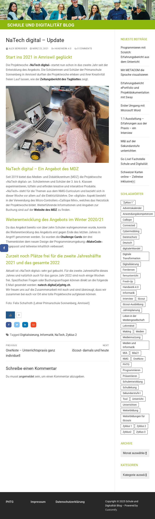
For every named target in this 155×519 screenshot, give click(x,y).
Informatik (46, 335)
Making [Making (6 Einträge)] (127, 331)
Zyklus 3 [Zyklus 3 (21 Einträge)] (141, 431)
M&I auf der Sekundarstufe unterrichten (130, 146)
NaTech (60, 335)
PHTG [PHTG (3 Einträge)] (126, 364)
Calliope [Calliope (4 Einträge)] (127, 219)
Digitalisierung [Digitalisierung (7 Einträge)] (131, 264)
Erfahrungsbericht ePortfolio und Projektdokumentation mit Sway (135, 90)
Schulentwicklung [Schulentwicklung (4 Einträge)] (133, 381)
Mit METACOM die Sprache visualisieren (134, 72)
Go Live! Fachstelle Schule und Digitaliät (134, 161)
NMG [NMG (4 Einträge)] (126, 358)
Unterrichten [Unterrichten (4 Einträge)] (130, 404)
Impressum (38, 502)
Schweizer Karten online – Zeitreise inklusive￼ (132, 176)
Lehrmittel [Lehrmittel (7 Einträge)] (128, 325)
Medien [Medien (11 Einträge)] (140, 331)
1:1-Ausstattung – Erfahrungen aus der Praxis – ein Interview (134, 126)
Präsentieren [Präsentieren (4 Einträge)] (130, 376)
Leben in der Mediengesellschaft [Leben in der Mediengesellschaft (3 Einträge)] (134, 318)
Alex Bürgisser (16, 48)
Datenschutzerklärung (70, 502)
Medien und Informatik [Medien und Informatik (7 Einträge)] (129, 345)
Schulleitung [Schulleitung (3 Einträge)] (130, 387)
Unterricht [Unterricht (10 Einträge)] (138, 398)
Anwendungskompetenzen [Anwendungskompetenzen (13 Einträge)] (138, 213)
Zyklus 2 (71, 335)
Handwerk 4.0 (61, 48)
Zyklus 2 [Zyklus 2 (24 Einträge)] (141, 426)
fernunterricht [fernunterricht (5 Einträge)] (130, 275)
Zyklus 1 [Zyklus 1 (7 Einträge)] (127, 426)
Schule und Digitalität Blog (40, 25)
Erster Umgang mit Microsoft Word (133, 108)
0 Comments (83, 48)
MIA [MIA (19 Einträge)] (125, 352)
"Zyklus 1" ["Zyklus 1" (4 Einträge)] (128, 202)
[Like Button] (10, 315)
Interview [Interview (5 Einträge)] (128, 298)
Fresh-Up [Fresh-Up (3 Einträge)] (128, 281)
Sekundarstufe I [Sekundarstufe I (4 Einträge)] (132, 393)
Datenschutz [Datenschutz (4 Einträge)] (130, 237)
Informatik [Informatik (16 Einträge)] (129, 292)
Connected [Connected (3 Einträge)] (129, 225)
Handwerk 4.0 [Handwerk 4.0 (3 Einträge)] (131, 287)
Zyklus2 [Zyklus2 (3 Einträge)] (127, 431)
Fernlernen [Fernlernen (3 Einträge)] (129, 269)
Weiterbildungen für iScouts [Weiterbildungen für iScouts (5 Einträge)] (134, 418)
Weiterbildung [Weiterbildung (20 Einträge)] (130, 410)
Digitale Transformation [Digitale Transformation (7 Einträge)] (131, 256)
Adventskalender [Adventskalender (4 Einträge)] (132, 208)
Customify (111, 509)
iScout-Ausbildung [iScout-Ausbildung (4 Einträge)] (133, 304)
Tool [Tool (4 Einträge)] (125, 398)
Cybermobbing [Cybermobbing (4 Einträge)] (131, 231)
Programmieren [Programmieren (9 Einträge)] (131, 370)
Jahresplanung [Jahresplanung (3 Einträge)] (131, 310)
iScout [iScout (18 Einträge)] (141, 298)
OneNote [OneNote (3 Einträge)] (138, 358)
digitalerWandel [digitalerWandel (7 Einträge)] (131, 248)
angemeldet (26, 376)
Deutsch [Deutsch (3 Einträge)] (127, 242)
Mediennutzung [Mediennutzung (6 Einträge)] (131, 337)
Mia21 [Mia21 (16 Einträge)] (135, 352)
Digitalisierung (29, 335)
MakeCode (94, 241)
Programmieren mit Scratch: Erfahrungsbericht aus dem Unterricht (135, 54)
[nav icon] (143, 10)
